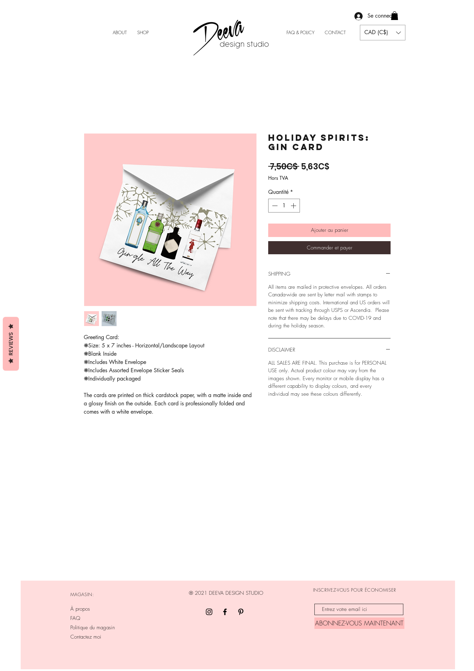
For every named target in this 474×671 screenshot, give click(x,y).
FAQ (75, 618)
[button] (394, 15)
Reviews (11, 344)
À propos (80, 608)
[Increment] (294, 205)
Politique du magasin (92, 627)
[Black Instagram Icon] (209, 612)
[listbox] (382, 32)
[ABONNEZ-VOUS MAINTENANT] (359, 623)
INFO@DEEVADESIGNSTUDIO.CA (227, 641)
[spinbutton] (284, 205)
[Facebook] (225, 612)
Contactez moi (85, 636)
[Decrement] (274, 205)
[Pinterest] (240, 612)
